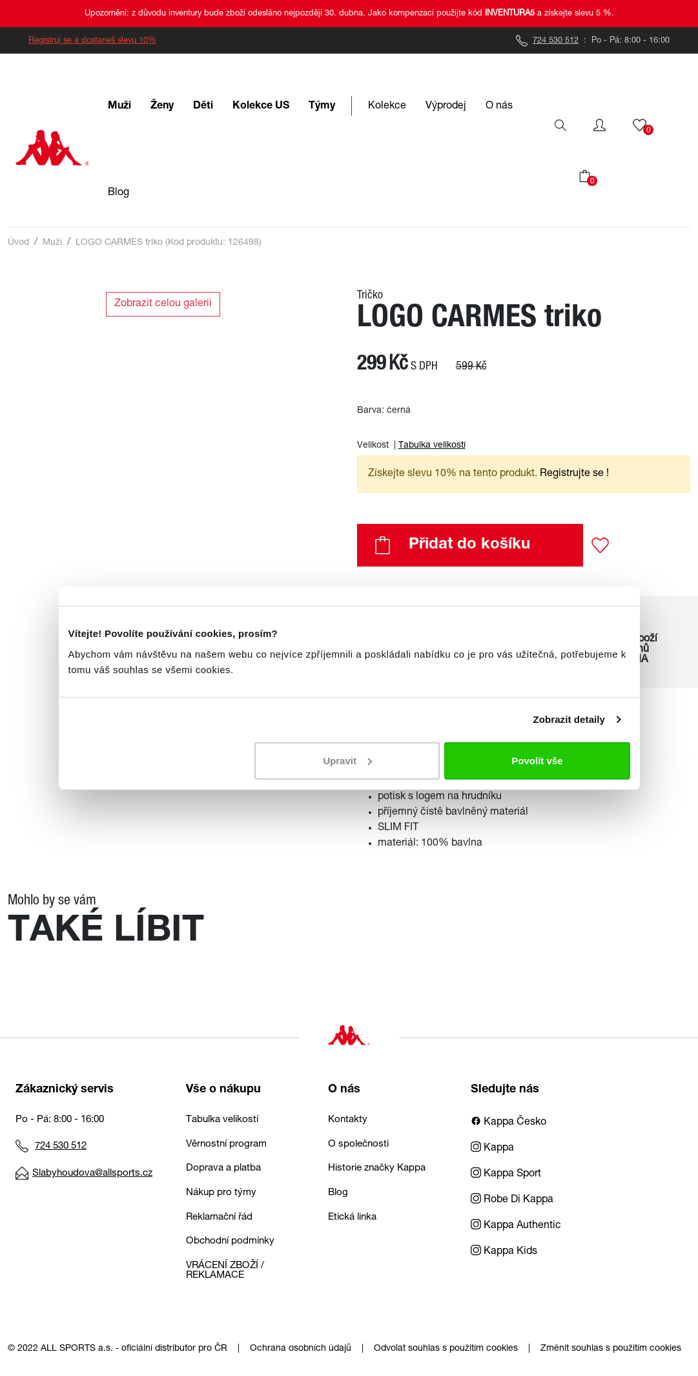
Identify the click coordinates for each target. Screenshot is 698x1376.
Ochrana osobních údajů (300, 1348)
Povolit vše (536, 760)
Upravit (347, 760)
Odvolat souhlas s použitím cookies (446, 1348)
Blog (338, 1193)
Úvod (18, 242)
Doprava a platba (223, 1168)
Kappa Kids (504, 1252)
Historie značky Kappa (377, 1168)
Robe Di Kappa (512, 1200)
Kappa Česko (508, 1123)
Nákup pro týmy (221, 1193)
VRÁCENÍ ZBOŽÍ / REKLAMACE (225, 1270)
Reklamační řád (219, 1217)
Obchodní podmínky (230, 1241)
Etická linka (352, 1217)
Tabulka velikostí (432, 445)
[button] (599, 125)
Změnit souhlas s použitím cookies (610, 1348)
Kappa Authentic (516, 1226)
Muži (52, 242)
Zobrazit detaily (569, 719)
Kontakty (347, 1120)
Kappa (492, 1148)
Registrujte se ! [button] (574, 474)
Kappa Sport (506, 1174)
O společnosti (358, 1144)
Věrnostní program (226, 1144)
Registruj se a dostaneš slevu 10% (92, 41)
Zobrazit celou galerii (163, 304)
